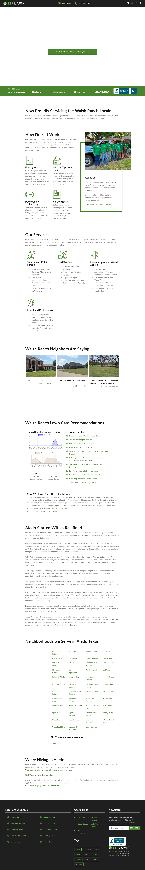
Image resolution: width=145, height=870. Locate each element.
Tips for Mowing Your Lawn (80, 440)
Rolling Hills (107, 698)
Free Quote (76, 14)
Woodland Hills (58, 727)
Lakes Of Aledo (58, 677)
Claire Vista (57, 658)
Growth (79, 864)
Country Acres (92, 658)
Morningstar (108, 684)
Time (78, 849)
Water (78, 859)
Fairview (72, 663)
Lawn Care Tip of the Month (46, 511)
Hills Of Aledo (108, 663)
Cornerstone (74, 658)
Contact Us (127, 14)
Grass (97, 849)
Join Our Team (95, 825)
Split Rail (56, 713)
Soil (95, 854)
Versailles (56, 720)
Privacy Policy (124, 855)
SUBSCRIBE (134, 828)
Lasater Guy (74, 677)
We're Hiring (111, 14)
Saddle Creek (57, 705)
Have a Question (81, 831)
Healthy (87, 854)
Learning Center (94, 818)
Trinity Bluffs (108, 713)
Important (87, 849)
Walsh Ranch (74, 720)
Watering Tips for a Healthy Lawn (83, 478)
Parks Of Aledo (109, 691)
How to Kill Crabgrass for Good (82, 447)
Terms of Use (113, 855)
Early (86, 859)
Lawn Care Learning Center (85, 482)
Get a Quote (83, 824)
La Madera (107, 670)
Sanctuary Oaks (75, 705)
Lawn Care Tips (93, 14)
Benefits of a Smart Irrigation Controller (85, 475)
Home (64, 14)
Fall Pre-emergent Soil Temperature (83, 471)
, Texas (16, 817)
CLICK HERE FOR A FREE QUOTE (72, 52)
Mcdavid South (58, 684)
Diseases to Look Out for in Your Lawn (85, 436)
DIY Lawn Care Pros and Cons (81, 443)
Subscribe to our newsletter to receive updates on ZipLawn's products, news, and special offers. (123, 820)
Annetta (72, 651)
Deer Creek (107, 658)
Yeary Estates (91, 727)
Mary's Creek (108, 677)
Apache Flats (91, 651)
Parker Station (92, 691)
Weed (95, 859)
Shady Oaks (108, 705)
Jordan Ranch (91, 670)
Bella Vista (107, 651)
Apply (78, 854)
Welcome (81, 817)
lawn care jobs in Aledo (55, 767)
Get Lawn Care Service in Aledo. (98, 205)
